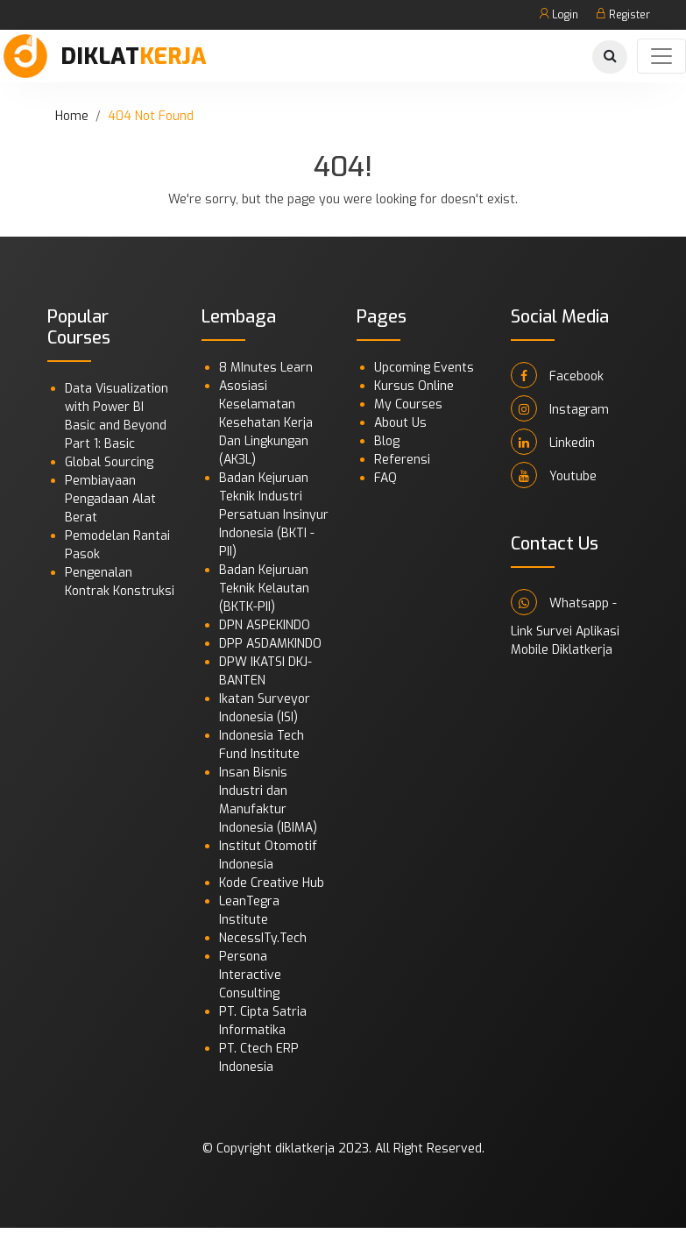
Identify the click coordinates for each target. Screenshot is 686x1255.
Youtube (554, 475)
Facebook (557, 375)
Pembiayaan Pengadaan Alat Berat (110, 499)
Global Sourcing (109, 462)
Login (558, 15)
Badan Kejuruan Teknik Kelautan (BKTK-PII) (264, 588)
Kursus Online (414, 386)
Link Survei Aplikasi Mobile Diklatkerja (565, 640)
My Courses (408, 404)
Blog (387, 441)
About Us (400, 423)
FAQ (385, 478)
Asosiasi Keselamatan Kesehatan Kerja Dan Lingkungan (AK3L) (266, 423)
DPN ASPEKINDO (264, 625)
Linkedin (553, 442)
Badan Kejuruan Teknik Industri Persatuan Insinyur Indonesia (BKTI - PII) (274, 515)
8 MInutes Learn (266, 367)
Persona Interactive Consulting (250, 975)
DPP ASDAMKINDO (270, 643)
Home (71, 116)
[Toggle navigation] (661, 56)
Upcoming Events (424, 367)
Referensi (402, 459)
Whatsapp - (564, 602)
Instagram (560, 408)
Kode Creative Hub (271, 883)
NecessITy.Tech (263, 938)
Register (623, 15)
